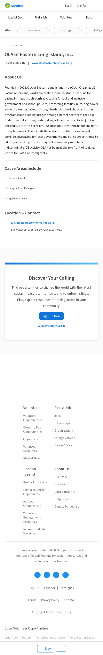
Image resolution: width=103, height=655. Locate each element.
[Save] (45, 648)
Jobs (57, 416)
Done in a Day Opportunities (32, 429)
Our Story (60, 477)
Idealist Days (16, 18)
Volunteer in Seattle (18, 638)
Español (49, 588)
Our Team (60, 484)
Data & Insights (64, 492)
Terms (32, 600)
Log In (69, 6)
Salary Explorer (64, 438)
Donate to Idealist (66, 506)
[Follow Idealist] (37, 575)
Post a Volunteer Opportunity (34, 492)
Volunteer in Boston (82, 638)
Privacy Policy (50, 600)
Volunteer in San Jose (50, 638)
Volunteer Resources (30, 448)
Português (67, 588)
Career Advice (63, 445)
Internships (62, 423)
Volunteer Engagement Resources (32, 517)
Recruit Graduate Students (34, 531)
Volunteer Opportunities (32, 418)
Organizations (33, 439)
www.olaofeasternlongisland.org (52, 63)
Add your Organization (32, 503)
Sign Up (82, 6)
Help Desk (61, 499)
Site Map (69, 600)
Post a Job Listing (35, 482)
